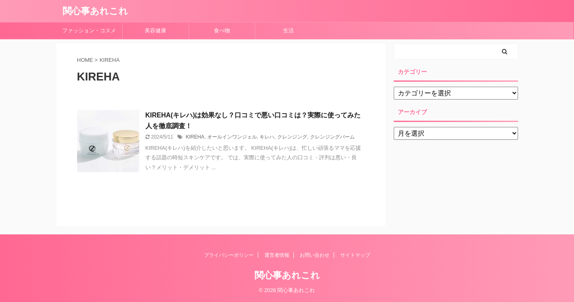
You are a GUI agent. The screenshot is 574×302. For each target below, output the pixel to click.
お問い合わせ (314, 255)
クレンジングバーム (332, 137)
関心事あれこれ (95, 11)
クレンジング (292, 137)
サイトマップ (355, 255)
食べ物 (224, 30)
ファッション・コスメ (89, 30)
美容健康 (158, 30)
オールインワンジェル (232, 137)
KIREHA (195, 137)
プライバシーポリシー (229, 255)
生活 (288, 30)
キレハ (266, 137)
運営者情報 (276, 255)
